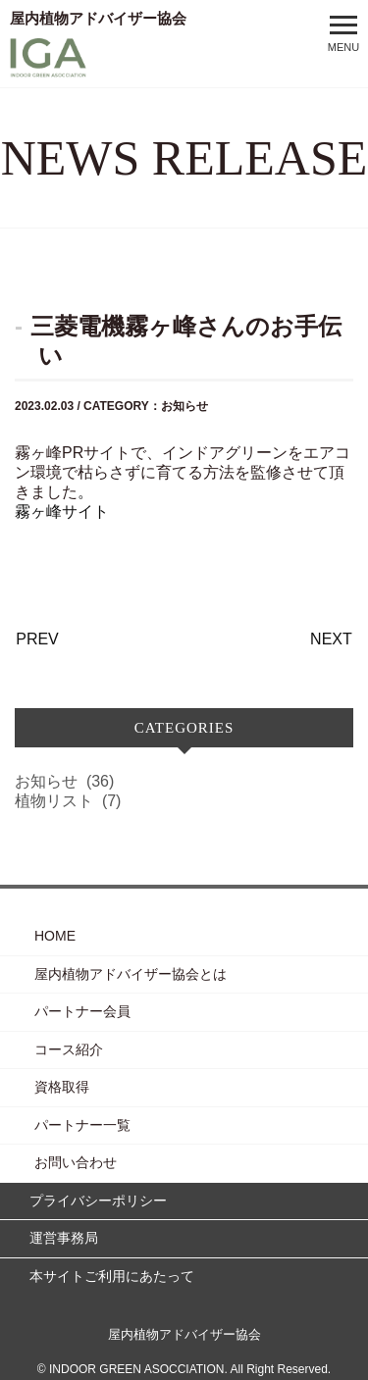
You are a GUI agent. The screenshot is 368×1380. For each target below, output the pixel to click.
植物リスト (68, 800)
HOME (55, 936)
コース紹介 (68, 1049)
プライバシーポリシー (98, 1200)
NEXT (331, 639)
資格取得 (61, 1087)
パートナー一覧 (82, 1125)
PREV (37, 639)
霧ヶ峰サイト (62, 511)
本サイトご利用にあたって (111, 1276)
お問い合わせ (75, 1162)
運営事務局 (63, 1238)
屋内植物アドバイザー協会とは (130, 974)
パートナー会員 (82, 1011)
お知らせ (64, 781)
